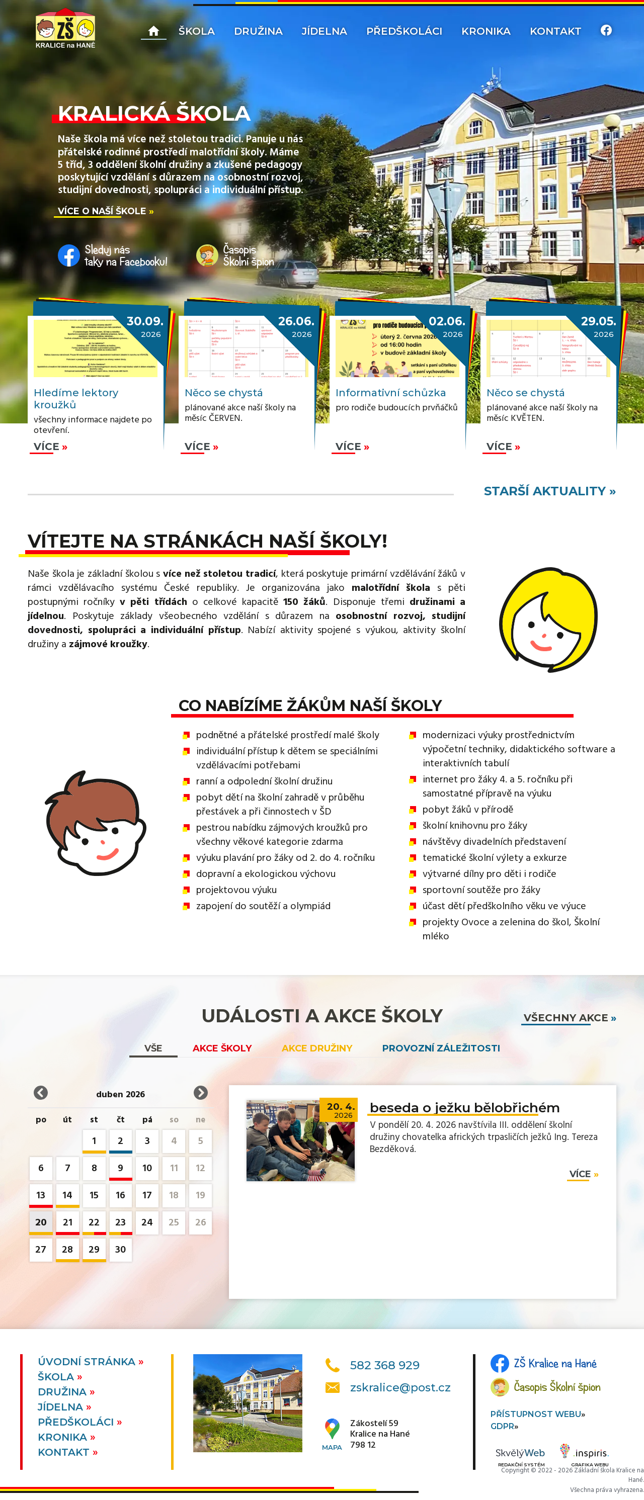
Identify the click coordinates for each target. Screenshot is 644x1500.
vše (153, 1048)
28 (67, 1252)
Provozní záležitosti (441, 1048)
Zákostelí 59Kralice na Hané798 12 (380, 1435)
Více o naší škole (102, 211)
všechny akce (566, 1018)
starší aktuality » (550, 491)
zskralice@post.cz (400, 1387)
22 (94, 1224)
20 (41, 1224)
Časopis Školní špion (557, 1387)
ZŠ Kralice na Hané (555, 1363)
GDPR (502, 1426)
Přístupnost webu (536, 1414)
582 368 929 (385, 1365)
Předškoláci (404, 31)
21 (67, 1224)
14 (67, 1197)
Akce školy (222, 1048)
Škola (197, 31)
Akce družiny (317, 1048)
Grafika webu (584, 1456)
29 (94, 1252)
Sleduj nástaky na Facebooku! (126, 255)
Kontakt (556, 31)
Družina (258, 31)
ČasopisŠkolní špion (248, 255)
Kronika (486, 31)
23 (121, 1224)
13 (41, 1197)
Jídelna (324, 31)
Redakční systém (520, 1458)
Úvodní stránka (88, 1362)
